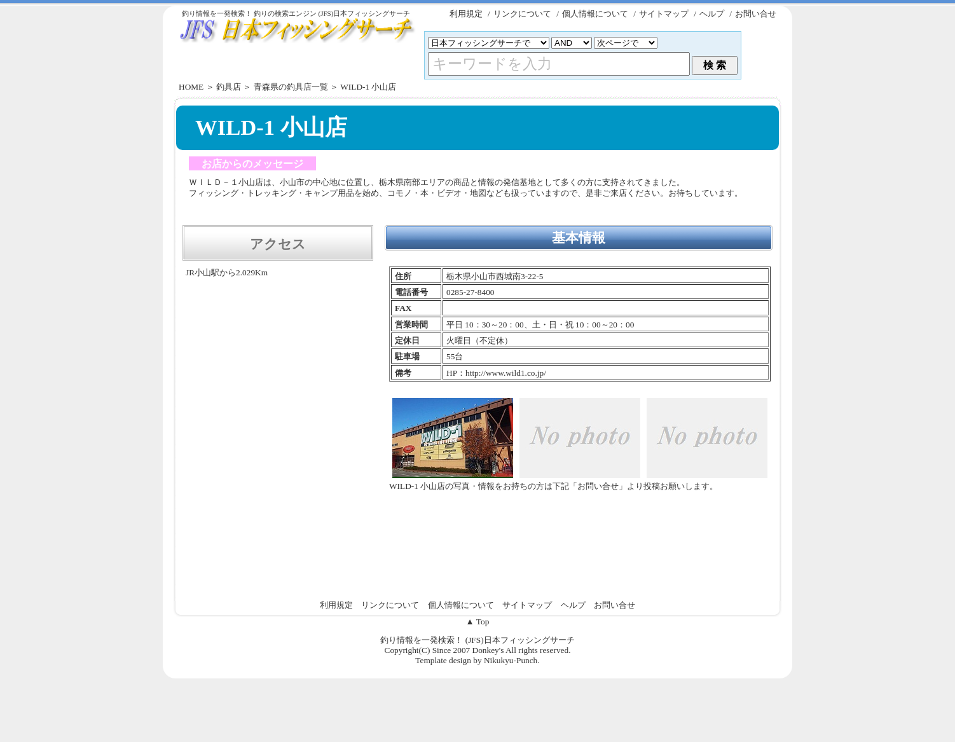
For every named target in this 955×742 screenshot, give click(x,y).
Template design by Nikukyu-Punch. (477, 660)
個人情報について (595, 13)
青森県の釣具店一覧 (291, 87)
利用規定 (466, 13)
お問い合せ (755, 13)
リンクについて (522, 13)
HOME (191, 87)
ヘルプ (711, 13)
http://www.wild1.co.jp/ (505, 373)
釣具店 (228, 87)
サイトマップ (664, 13)
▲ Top (478, 621)
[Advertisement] (477, 213)
